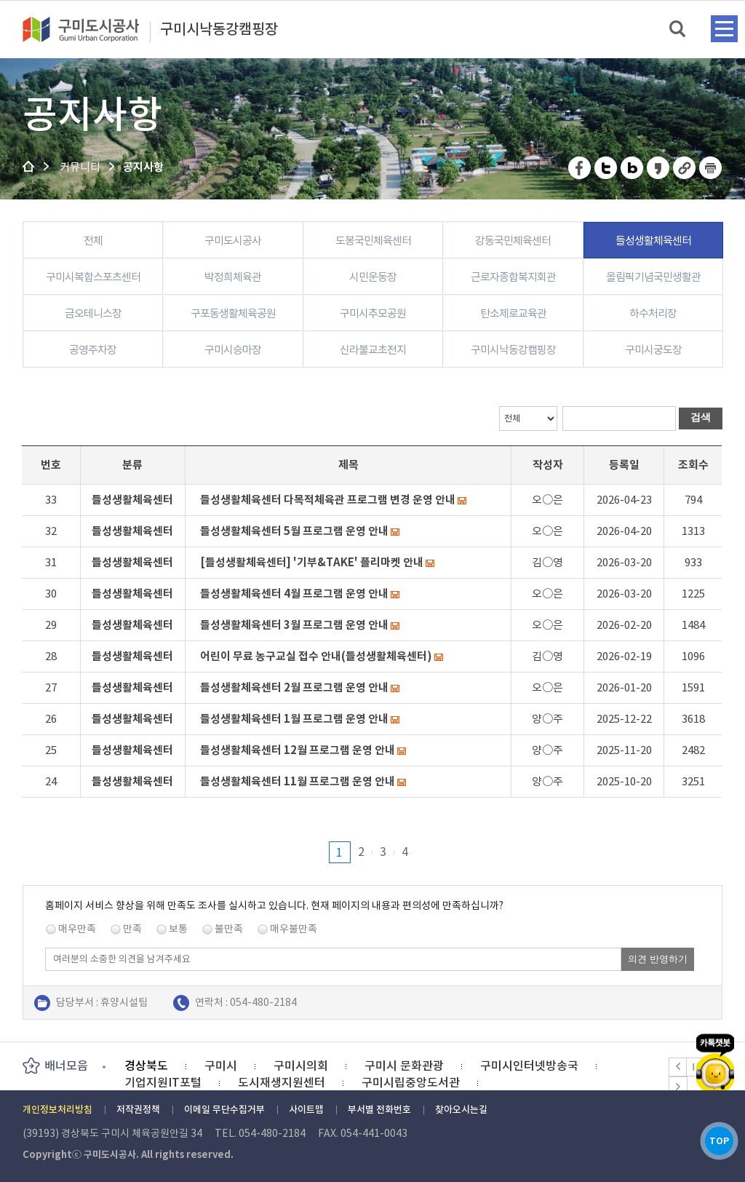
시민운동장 (373, 277)
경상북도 (146, 1065)
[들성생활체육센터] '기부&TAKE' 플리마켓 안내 (311, 562)
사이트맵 (306, 1109)
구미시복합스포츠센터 (93, 277)
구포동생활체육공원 (233, 313)
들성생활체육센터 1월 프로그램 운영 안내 (294, 719)
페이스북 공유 (580, 167)
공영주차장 (92, 350)
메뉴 (724, 28)
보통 (178, 928)
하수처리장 (653, 313)
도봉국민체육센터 (373, 240)
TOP (714, 1137)
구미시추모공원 (373, 313)
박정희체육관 (232, 277)
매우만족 (77, 928)
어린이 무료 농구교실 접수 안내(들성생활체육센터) (316, 656)
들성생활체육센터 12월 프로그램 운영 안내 (297, 750)
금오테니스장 (93, 313)
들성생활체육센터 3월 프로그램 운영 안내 (294, 625)
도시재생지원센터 (281, 1082)
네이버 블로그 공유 (633, 167)
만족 (132, 928)
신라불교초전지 (373, 350)
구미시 (220, 1065)
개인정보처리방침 (57, 1109)
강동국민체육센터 (513, 240)
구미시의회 (301, 1065)
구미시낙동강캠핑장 (219, 30)
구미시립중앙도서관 (411, 1082)
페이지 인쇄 (710, 167)
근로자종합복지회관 (513, 277)
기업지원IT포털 (163, 1082)
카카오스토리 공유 (659, 167)
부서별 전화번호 (379, 1109)
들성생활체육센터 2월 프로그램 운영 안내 (294, 687)
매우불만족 (293, 928)
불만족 (229, 928)
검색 (678, 29)
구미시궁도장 (653, 350)
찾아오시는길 (461, 1109)
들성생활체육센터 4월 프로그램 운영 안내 (294, 593)
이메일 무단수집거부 (224, 1109)
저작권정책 (138, 1109)
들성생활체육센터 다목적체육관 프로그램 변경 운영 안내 (327, 500)
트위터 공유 (606, 167)
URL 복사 (685, 167)
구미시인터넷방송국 (529, 1065)
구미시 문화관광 (404, 1065)
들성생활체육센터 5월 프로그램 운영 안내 (294, 531)
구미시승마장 (232, 350)
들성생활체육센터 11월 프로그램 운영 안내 (297, 781)
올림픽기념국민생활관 (653, 277)
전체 (93, 240)
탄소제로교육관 (513, 313)
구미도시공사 (90, 29)
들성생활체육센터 (653, 240)
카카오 (715, 1052)
